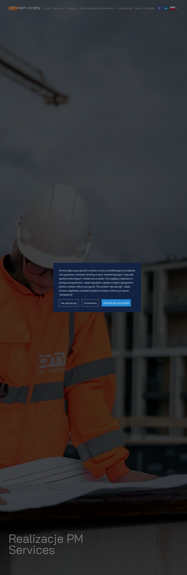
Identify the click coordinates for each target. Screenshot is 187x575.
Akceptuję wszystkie (116, 303)
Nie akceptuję (69, 303)
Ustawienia (90, 303)
